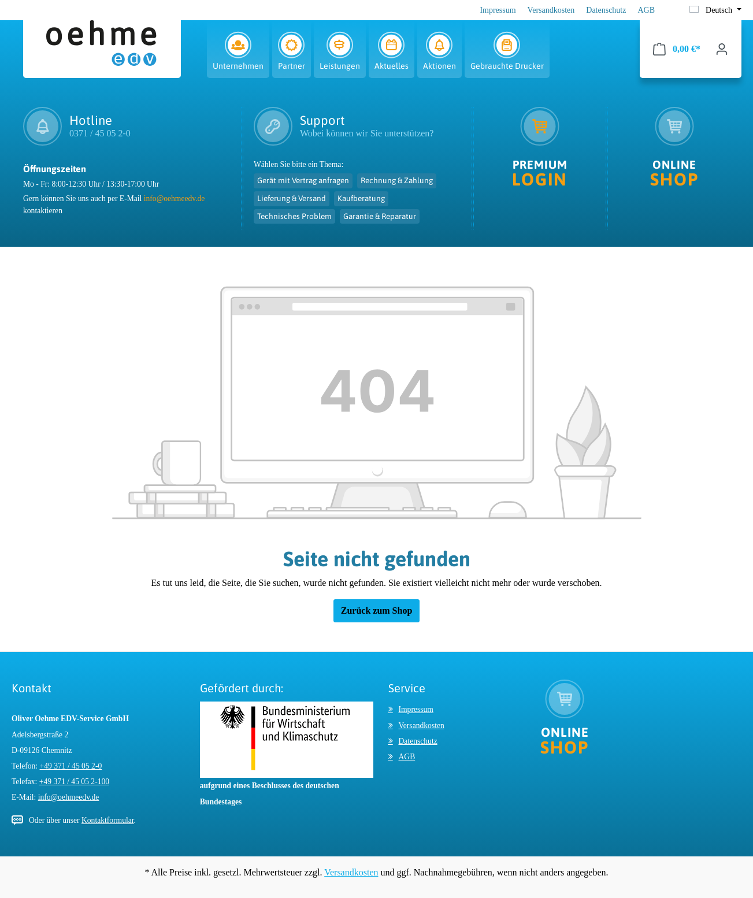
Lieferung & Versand (291, 198)
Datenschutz (606, 10)
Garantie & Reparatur (379, 216)
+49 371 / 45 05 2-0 (71, 766)
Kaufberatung (361, 198)
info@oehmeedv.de (174, 198)
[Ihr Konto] (722, 49)
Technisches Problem (294, 216)
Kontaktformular (107, 820)
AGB (646, 10)
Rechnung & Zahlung (397, 180)
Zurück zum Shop (377, 610)
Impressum (497, 10)
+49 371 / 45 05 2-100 (74, 781)
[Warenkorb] (677, 49)
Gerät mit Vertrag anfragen (303, 180)
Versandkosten (551, 10)
